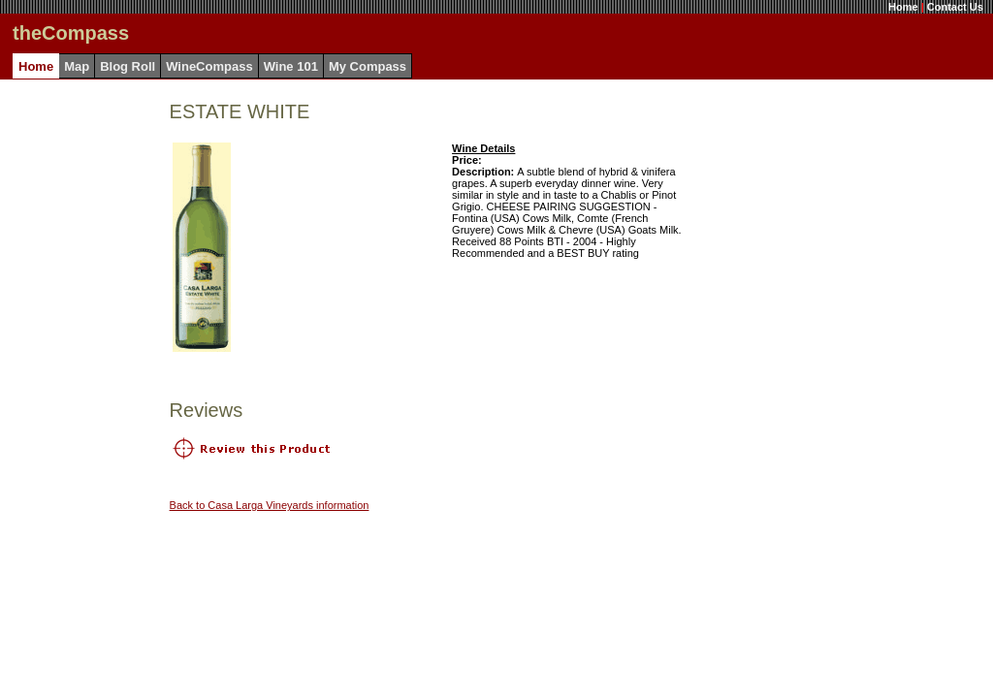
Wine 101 (291, 66)
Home (903, 7)
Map (76, 66)
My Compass (367, 66)
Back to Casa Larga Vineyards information (269, 505)
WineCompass (209, 66)
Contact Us (955, 7)
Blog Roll (127, 66)
